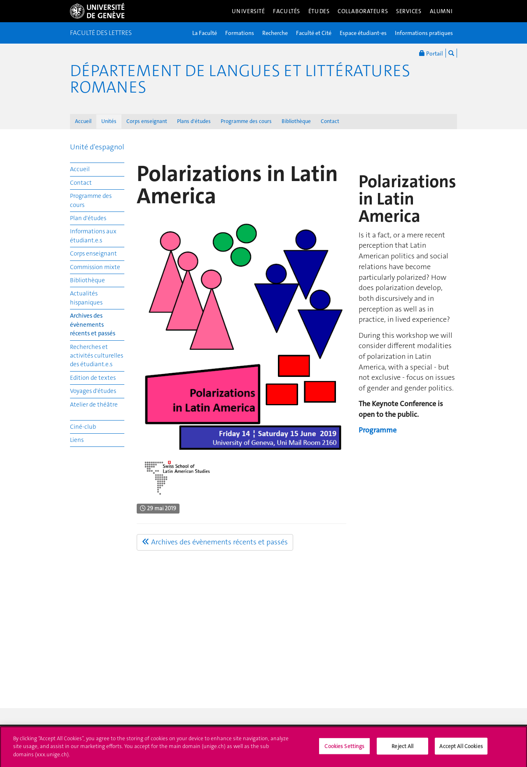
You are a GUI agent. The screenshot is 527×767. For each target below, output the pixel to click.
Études (318, 11)
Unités (109, 121)
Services (409, 11)
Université (248, 11)
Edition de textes (93, 378)
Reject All (402, 749)
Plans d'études (194, 121)
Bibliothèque (296, 121)
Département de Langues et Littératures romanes (240, 79)
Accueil (83, 121)
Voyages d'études (93, 391)
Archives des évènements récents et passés (92, 324)
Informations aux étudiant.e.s (93, 235)
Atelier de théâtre (94, 404)
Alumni (441, 11)
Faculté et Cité (313, 33)
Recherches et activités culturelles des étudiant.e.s (96, 356)
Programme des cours (246, 121)
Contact (330, 121)
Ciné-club (83, 427)
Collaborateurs (363, 11)
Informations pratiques (424, 33)
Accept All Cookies (461, 749)
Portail (431, 53)
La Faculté (204, 33)
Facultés (286, 11)
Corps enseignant (146, 121)
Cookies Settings (344, 749)
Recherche (275, 33)
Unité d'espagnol (97, 147)
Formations (239, 33)
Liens (77, 440)
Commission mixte (95, 267)
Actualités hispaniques (86, 297)
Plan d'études (88, 218)
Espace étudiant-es (363, 33)
